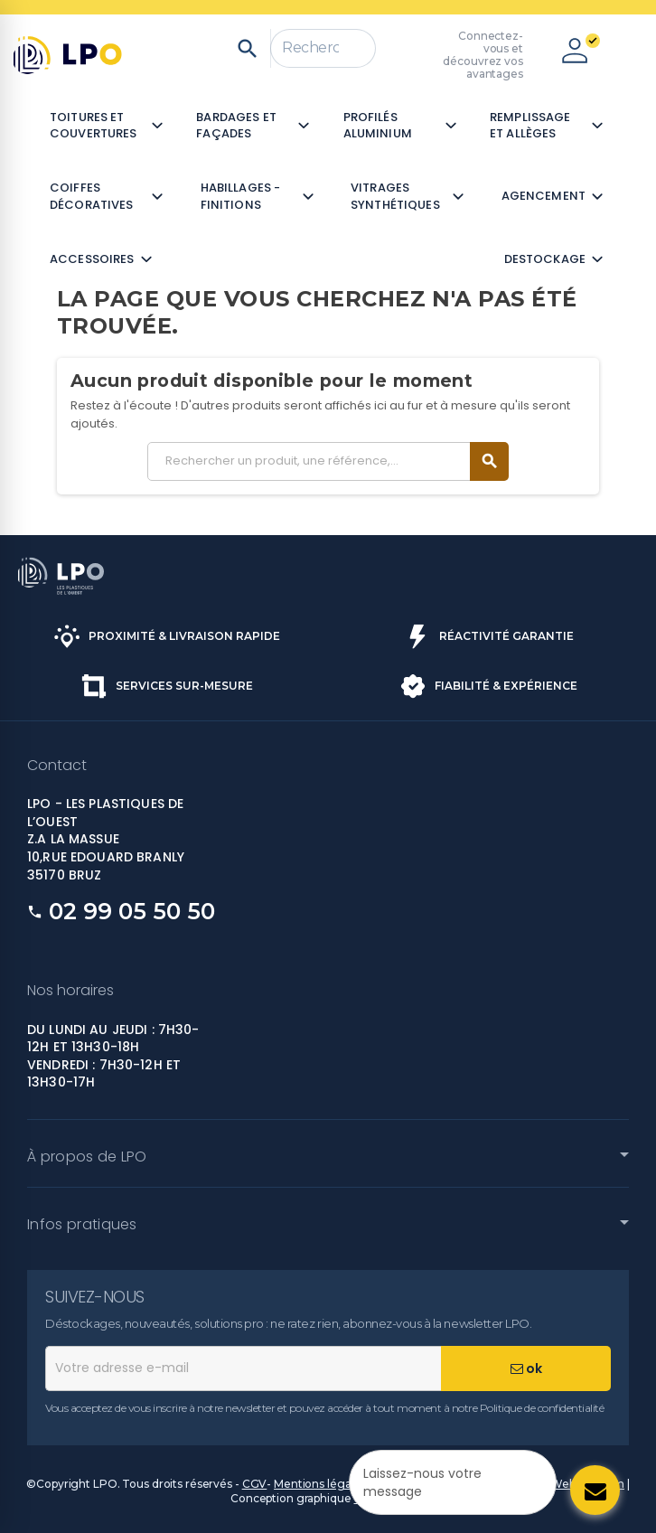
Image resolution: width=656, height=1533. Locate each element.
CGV (254, 1484)
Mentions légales (320, 1484)
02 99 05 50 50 (132, 911)
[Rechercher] (323, 48)
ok (526, 1368)
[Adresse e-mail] (243, 1368)
